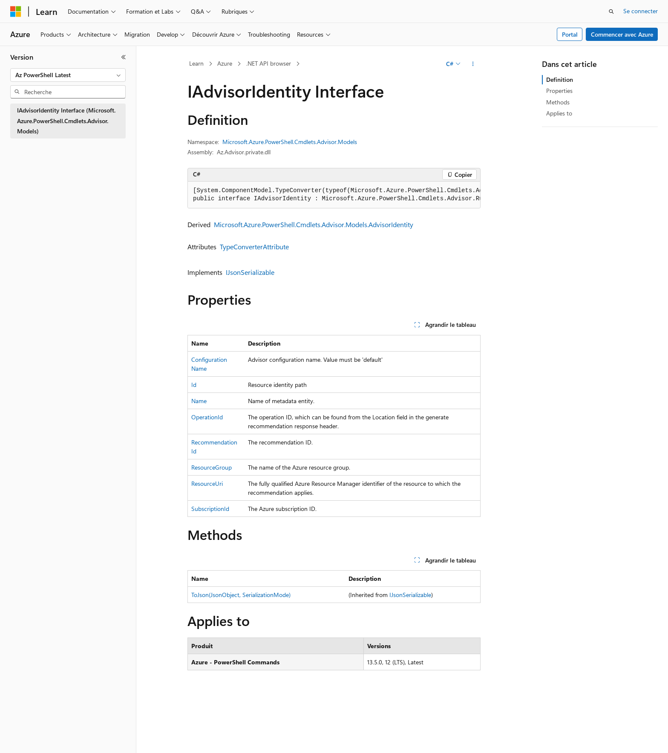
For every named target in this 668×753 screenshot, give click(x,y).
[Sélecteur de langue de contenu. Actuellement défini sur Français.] (29, 739)
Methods (558, 102)
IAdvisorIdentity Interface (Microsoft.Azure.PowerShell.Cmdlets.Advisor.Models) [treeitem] (66, 120)
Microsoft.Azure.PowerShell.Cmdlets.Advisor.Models (289, 142)
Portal (570, 34)
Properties (559, 91)
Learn (196, 63)
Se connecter (640, 11)
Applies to (559, 113)
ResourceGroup (211, 467)
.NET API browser (268, 63)
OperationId (207, 417)
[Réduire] (123, 57)
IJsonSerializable (250, 272)
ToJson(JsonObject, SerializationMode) (241, 595)
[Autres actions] (473, 64)
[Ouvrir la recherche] (611, 11)
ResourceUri (207, 483)
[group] (334, 195)
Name (199, 401)
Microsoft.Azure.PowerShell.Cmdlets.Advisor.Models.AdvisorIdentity (313, 224)
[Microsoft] (15, 11)
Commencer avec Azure (622, 34)
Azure (224, 63)
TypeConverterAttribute (254, 246)
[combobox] (68, 75)
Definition (559, 79)
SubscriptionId (210, 509)
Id (193, 385)
